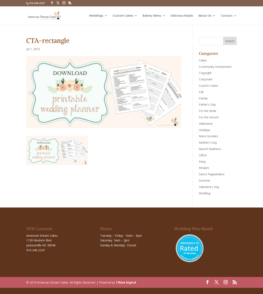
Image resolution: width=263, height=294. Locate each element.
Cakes (203, 60)
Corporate (205, 79)
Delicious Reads (182, 15)
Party (202, 162)
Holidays (204, 130)
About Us (204, 15)
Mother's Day (208, 142)
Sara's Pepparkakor (212, 174)
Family (203, 98)
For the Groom (209, 117)
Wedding (204, 193)
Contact (227, 15)
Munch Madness (210, 149)
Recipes (204, 168)
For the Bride (207, 111)
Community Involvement (215, 67)
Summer (204, 180)
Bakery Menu (152, 15)
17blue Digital (126, 282)
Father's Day (207, 104)
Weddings (96, 15)
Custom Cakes (123, 15)
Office (203, 155)
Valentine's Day (209, 187)
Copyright (205, 73)
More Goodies (208, 136)
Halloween (206, 124)
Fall (201, 92)
